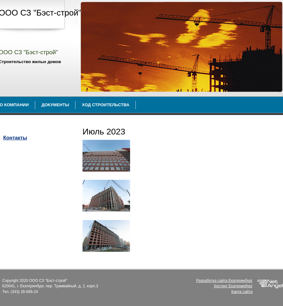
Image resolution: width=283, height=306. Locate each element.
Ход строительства (105, 104)
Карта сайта (242, 292)
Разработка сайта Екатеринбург (224, 280)
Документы (55, 104)
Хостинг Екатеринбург (233, 286)
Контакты (15, 137)
